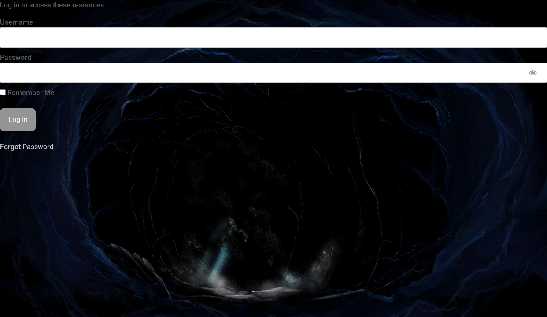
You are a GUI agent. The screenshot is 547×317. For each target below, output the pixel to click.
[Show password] (532, 73)
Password (15, 57)
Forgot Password (27, 147)
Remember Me (27, 92)
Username (16, 22)
